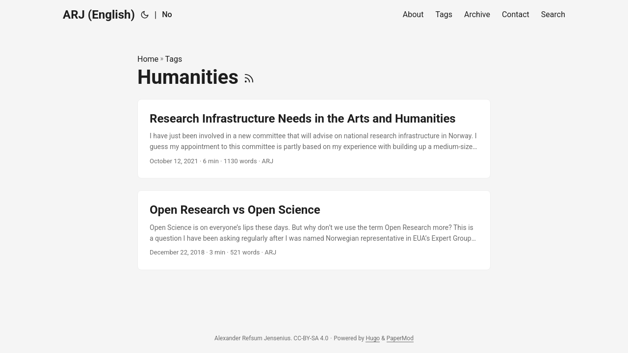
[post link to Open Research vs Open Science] (314, 230)
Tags (174, 59)
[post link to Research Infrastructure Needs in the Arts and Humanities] (314, 139)
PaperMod (400, 338)
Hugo (373, 338)
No (167, 14)
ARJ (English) (99, 15)
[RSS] (249, 77)
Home (147, 59)
